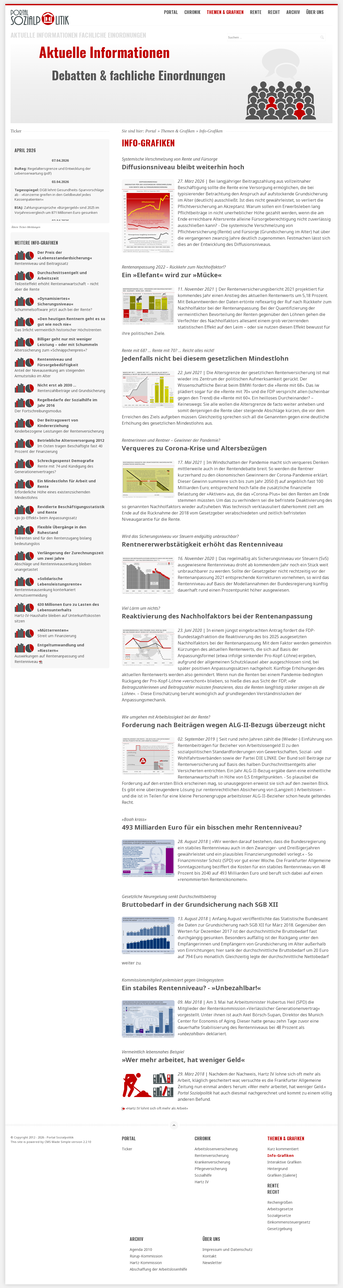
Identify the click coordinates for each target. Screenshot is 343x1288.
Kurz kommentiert (283, 1148)
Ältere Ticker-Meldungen (25, 226)
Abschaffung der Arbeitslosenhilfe (158, 1268)
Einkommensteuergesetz (288, 1221)
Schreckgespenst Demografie (65, 460)
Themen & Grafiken (232, 15)
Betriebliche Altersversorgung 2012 (70, 440)
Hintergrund (277, 1168)
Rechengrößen (279, 1202)
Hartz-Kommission (146, 1262)
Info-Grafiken (280, 1155)
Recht (281, 15)
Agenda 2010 (141, 1249)
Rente (262, 15)
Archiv (300, 15)
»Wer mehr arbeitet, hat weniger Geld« (183, 1059)
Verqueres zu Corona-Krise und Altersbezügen (194, 447)
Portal (178, 15)
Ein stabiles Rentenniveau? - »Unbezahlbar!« (191, 987)
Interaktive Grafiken (284, 1161)
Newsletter (212, 1262)
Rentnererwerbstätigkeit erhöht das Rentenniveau (202, 543)
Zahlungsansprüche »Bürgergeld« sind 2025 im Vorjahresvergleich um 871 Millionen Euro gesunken (57, 209)
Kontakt (209, 1255)
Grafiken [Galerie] (282, 1174)
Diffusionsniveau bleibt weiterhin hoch (183, 166)
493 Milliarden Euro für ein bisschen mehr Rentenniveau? (212, 827)
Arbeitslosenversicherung (216, 1148)
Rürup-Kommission (146, 1255)
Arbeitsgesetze (280, 1208)
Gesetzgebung (279, 1228)
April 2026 (25, 150)
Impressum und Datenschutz (227, 1249)
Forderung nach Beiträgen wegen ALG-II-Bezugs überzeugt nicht (223, 724)
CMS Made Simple (58, 1141)
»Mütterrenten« (53, 629)
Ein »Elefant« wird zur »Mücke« (172, 274)
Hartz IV (202, 1181)
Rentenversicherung (212, 1155)
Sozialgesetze (279, 1215)
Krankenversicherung (212, 1161)
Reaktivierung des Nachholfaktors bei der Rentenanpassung (217, 615)
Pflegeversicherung (211, 1168)
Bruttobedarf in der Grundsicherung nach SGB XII (200, 904)
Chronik (199, 15)
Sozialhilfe (203, 1174)
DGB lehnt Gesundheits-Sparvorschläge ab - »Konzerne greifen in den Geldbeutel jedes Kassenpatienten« (59, 194)
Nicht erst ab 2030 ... (56, 384)
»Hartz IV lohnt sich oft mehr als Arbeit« (157, 1108)
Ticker (127, 1148)
